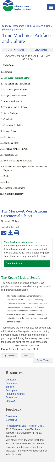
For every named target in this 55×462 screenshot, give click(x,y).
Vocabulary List (10, 154)
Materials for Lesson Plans (15, 149)
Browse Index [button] (41, 50)
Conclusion (8, 119)
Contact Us (11, 420)
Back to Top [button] (43, 360)
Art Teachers (9, 137)
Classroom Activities (13, 125)
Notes (6, 182)
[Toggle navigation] (51, 7)
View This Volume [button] (16, 50)
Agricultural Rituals (12, 101)
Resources (14, 372)
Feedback (13, 409)
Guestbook (11, 416)
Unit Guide (9, 65)
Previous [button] (10, 356)
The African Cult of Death (15, 107)
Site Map (10, 401)
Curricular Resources (13, 26)
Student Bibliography (13, 194)
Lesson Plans (9, 131)
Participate (11, 390)
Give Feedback (14, 263)
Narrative (7, 72)
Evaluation (11, 397)
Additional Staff (10, 143)
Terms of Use (35, 426)
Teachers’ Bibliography (14, 188)
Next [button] (27, 356)
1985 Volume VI (35, 26)
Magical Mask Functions (15, 95)
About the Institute (15, 394)
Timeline (10, 386)
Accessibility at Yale (16, 426)
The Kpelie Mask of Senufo (17, 78)
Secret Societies (10, 113)
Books (6, 176)
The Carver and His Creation (17, 83)
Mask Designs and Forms (15, 89)
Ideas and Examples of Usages (17, 160)
